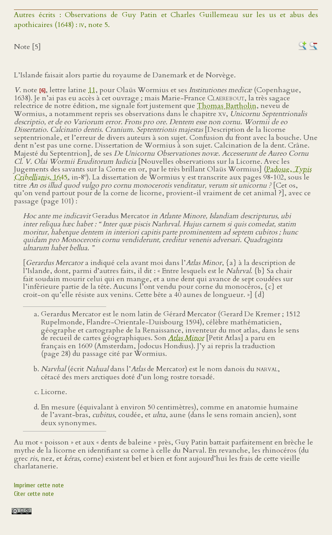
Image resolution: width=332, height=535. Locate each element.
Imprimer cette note (39, 485)
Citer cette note (34, 494)
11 (91, 90)
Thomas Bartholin (226, 106)
